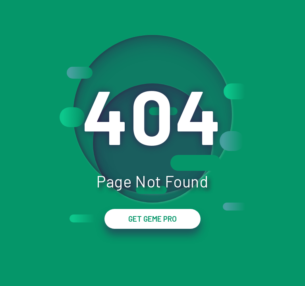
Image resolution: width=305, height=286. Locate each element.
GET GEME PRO (152, 218)
